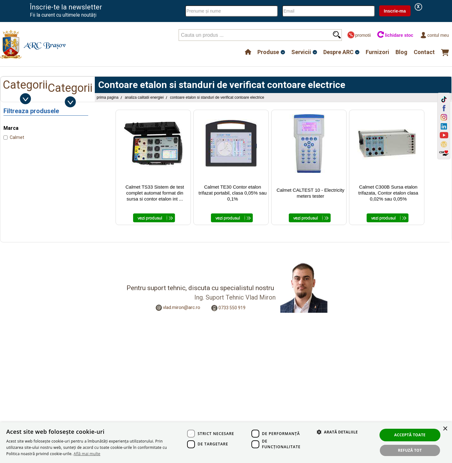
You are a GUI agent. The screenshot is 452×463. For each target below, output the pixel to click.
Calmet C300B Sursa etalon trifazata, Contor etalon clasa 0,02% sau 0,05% (388, 192)
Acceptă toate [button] (410, 435)
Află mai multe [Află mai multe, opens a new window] (87, 453)
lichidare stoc (395, 35)
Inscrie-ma (395, 11)
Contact (424, 52)
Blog (401, 52)
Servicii (301, 52)
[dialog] (226, 442)
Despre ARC (338, 52)
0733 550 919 (231, 307)
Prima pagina (107, 97)
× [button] (445, 429)
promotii (359, 35)
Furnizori (377, 52)
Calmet (17, 137)
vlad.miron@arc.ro (181, 307)
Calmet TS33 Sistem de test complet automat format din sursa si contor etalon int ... (155, 192)
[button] (334, 439)
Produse (268, 52)
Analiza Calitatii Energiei (144, 97)
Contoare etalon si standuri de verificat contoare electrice (217, 97)
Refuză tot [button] (410, 450)
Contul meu (434, 35)
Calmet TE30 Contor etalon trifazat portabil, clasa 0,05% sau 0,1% (233, 192)
